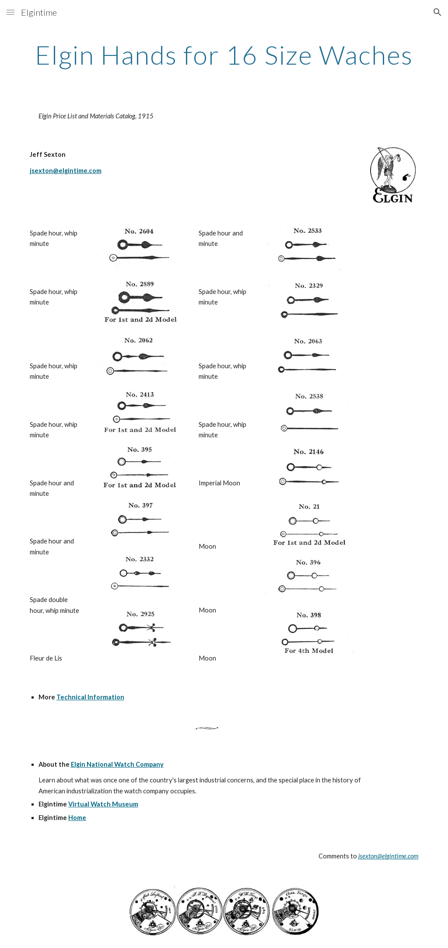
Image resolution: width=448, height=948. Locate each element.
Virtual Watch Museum (103, 804)
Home (77, 817)
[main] (224, 55)
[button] (10, 12)
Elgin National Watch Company (117, 764)
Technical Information (90, 697)
